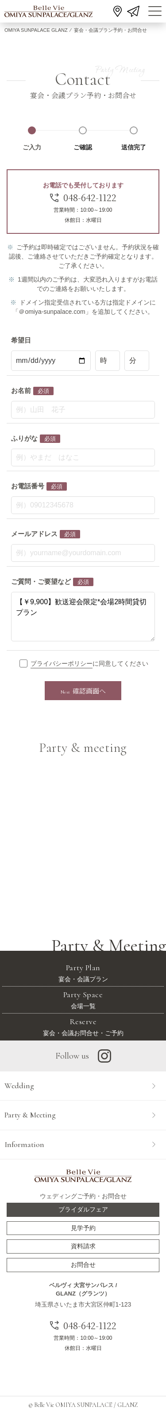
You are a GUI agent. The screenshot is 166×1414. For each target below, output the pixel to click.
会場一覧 (83, 999)
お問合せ (83, 1264)
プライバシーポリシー (62, 663)
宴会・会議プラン (83, 972)
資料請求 (83, 1246)
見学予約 (83, 1227)
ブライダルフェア (83, 1209)
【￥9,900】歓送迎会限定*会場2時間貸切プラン (83, 616)
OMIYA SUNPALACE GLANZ (36, 30)
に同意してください (88, 664)
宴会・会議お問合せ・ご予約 (83, 1026)
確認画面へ (83, 690)
